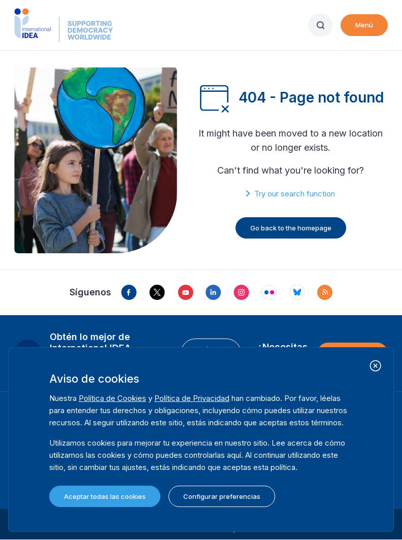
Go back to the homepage (290, 228)
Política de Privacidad (191, 398)
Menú (364, 25)
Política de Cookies (112, 398)
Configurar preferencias (221, 496)
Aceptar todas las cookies (105, 496)
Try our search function (294, 193)
